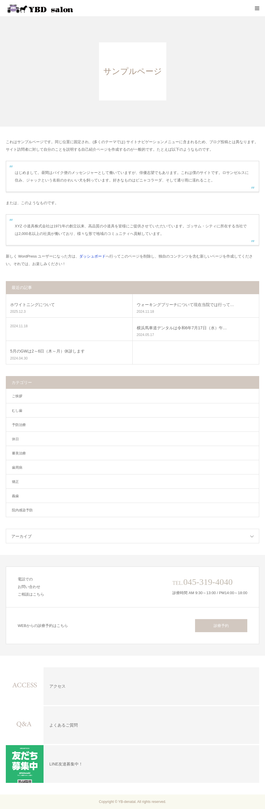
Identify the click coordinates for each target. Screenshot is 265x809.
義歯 (15, 496)
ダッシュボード (92, 256)
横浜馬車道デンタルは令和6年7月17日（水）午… (182, 328)
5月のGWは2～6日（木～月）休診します (47, 351)
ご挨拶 (17, 396)
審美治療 (19, 453)
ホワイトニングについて (32, 304)
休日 (15, 439)
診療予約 (221, 625)
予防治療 (19, 425)
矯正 (15, 482)
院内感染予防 (22, 510)
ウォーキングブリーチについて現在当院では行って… (185, 304)
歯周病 (17, 467)
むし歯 (17, 411)
